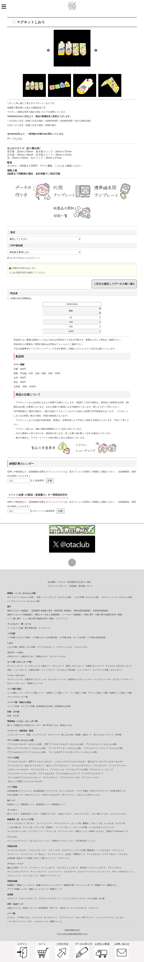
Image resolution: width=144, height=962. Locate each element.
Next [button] (95, 50)
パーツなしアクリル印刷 (77, 769)
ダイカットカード (15, 666)
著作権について (85, 586)
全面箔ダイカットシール (36, 679)
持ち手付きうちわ (51, 725)
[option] (72, 48)
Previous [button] (48, 50)
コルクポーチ (70, 871)
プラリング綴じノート (35, 693)
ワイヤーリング (66, 917)
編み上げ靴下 (13, 867)
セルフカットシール (57, 679)
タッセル (120, 917)
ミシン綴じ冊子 (14, 618)
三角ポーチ (64, 908)
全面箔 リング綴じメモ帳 (120, 693)
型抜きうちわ (66, 725)
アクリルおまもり (47, 773)
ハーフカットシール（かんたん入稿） (24, 601)
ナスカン (11, 917)
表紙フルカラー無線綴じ (18, 610)
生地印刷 (11, 858)
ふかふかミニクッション (40, 841)
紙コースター (13, 814)
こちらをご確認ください (68, 165)
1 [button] (65, 69)
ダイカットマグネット (122, 679)
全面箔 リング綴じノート (57, 693)
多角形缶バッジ (43, 804)
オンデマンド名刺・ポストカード (108, 670)
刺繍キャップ (56, 889)
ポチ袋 (16, 716)
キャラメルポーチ (79, 908)
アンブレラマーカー (118, 765)
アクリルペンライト (91, 777)
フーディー (34, 867)
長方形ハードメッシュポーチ (93, 867)
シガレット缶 (96, 823)
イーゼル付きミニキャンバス (102, 827)
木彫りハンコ (81, 831)
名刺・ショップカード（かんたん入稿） (55, 597)
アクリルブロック (51, 777)
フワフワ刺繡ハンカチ (17, 889)
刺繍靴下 (11, 885)
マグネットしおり (64, 647)
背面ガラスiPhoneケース (117, 831)
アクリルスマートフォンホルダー (22, 773)
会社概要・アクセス (56, 582)
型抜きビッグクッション (63, 841)
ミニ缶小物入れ (14, 827)
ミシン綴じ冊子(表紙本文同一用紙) (38, 618)
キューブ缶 (76, 823)
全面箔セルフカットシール (80, 679)
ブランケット (118, 850)
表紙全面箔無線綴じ (83, 610)
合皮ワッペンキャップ (50, 875)
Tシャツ (24, 867)
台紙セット (87, 735)
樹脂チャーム (56, 921)
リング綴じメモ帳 (78, 693)
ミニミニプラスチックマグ (74, 898)
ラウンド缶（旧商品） (44, 827)
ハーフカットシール (102, 679)
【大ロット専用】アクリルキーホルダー (25, 781)
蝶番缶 (86, 823)
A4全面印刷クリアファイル (19, 791)
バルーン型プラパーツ (85, 917)
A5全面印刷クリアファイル (45, 791)
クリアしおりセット (46, 647)
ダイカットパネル (58, 656)
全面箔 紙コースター (30, 814)
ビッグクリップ (36, 831)
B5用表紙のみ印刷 (44, 706)
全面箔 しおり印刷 (27, 647)
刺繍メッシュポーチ (26, 885)
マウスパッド (64, 858)
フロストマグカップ (28, 898)
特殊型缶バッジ (59, 804)
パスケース (93, 908)
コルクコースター (82, 814)
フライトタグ (54, 850)
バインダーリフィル (16, 921)
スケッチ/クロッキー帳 (17, 697)
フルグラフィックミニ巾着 (74, 850)
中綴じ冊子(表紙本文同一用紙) (108, 614)
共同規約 (73, 586)
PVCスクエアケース (99, 791)
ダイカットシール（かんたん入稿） (117, 597)
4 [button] (79, 69)
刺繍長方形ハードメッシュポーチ (79, 885)
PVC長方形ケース (117, 791)
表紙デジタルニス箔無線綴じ (20, 614)
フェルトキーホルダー (17, 850)
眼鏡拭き (91, 850)
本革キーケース (30, 908)
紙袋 (29, 735)
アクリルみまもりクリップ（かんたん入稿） (27, 752)
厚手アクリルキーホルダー (41, 761)
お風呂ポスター (28, 656)
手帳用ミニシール (35, 683)
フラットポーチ (114, 867)
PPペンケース (68, 795)
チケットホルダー (67, 791)
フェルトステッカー (38, 850)
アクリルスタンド (15, 765)
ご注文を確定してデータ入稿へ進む (114, 283)
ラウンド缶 (28, 827)
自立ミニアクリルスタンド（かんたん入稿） (27, 748)
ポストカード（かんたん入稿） (21, 597)
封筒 (9, 716)
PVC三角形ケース (15, 795)
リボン (30, 921)
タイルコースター (119, 814)
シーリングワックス (105, 917)
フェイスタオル (94, 854)
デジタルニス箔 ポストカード (119, 666)
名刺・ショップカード (17, 670)
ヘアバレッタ (50, 831)
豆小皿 (102, 898)
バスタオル (123, 854)
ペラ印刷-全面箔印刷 (96, 637)
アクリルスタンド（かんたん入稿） (102, 744)
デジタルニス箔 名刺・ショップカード (74, 670)
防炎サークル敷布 (25, 858)
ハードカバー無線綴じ (72, 614)
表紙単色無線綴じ (101, 610)
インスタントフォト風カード (38, 666)
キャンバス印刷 (80, 827)
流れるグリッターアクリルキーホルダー (105, 761)
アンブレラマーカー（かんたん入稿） (66, 748)
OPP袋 (118, 735)
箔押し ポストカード (75, 666)
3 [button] (74, 69)
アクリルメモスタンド (82, 765)
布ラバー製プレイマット (45, 858)
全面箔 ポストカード (95, 666)
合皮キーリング (14, 908)
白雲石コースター (49, 814)
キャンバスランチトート (18, 871)
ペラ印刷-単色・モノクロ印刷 (72, 637)
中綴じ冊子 (89, 614)
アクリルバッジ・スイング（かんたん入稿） (104, 748)
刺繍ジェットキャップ (39, 889)
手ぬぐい (42, 854)
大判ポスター (13, 656)
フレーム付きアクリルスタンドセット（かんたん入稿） (73, 752)
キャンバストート (39, 871)
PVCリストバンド (33, 795)
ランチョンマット (56, 854)
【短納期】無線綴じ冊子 (42, 610)
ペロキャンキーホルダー (18, 769)
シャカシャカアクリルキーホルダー (70, 761)
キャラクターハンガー (17, 831)
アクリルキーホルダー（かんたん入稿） (25, 744)
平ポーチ (54, 908)
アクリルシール (57, 769)
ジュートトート (55, 871)
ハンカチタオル (104, 850)
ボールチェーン (51, 917)
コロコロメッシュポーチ (67, 867)
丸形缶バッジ (13, 804)
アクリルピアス (100, 765)
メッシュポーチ (48, 867)
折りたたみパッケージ (104, 735)
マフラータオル (109, 854)
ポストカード (58, 666)
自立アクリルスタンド (35, 765)
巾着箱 (78, 735)
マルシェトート (14, 875)
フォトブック (61, 618)
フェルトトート (104, 871)
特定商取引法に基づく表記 (79, 582)
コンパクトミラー (44, 823)
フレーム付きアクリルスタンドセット (24, 777)
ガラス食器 (92, 898)
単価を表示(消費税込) (19, 298)
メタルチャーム (41, 921)
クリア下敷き (82, 791)
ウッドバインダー (66, 831)
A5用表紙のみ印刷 (62, 706)
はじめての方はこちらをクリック (23, 258)
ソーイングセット (64, 827)
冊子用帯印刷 (31, 628)
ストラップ (37, 917)
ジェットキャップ (31, 875)
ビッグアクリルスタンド (93, 773)
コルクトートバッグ (86, 871)
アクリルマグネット (40, 769)
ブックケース (44, 628)
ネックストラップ (29, 854)
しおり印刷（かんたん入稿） (87, 597)
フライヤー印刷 (28, 706)
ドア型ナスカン (24, 917)
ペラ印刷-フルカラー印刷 (18, 637)
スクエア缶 (120, 823)
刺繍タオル (112, 885)
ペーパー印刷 (13, 706)
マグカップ (12, 898)
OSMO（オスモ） (97, 831)
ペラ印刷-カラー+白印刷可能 (44, 637)
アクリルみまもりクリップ (68, 773)
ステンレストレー (62, 823)
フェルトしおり (81, 647)
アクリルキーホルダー (17, 761)
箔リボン (31, 823)
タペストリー (13, 854)
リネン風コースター (100, 814)
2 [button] (69, 69)
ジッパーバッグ (39, 735)
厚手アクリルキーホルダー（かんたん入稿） (64, 744)
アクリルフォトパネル (70, 777)
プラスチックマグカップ (49, 898)
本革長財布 (43, 908)
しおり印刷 (12, 647)
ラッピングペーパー (16, 735)
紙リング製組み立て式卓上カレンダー (24, 725)
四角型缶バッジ (28, 804)
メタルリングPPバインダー (88, 795)
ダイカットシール (15, 679)
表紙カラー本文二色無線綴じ (48, 614)
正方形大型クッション (86, 841)
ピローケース (54, 735)
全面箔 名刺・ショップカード (42, 670)
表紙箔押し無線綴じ (63, 610)
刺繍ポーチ (100, 885)
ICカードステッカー (16, 683)
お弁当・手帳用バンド (75, 854)
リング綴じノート (15, 693)
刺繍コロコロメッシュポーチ (49, 885)
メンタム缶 (109, 823)
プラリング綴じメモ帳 (98, 693)
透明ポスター (42, 656)
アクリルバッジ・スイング (101, 769)
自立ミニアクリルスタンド (58, 765)
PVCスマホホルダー (51, 795)
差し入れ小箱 (67, 735)
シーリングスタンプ (16, 823)
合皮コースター (65, 814)
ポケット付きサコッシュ (123, 871)
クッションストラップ (17, 841)
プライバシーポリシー (57, 586)
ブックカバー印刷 (15, 628)
